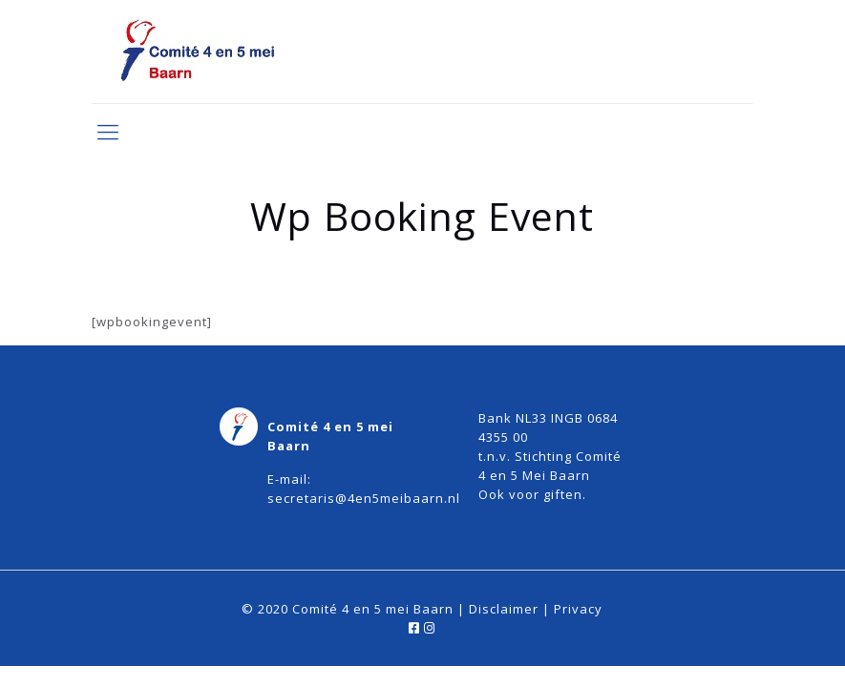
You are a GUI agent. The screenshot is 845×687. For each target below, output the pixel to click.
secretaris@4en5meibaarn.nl (363, 498)
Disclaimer (504, 608)
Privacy (578, 608)
